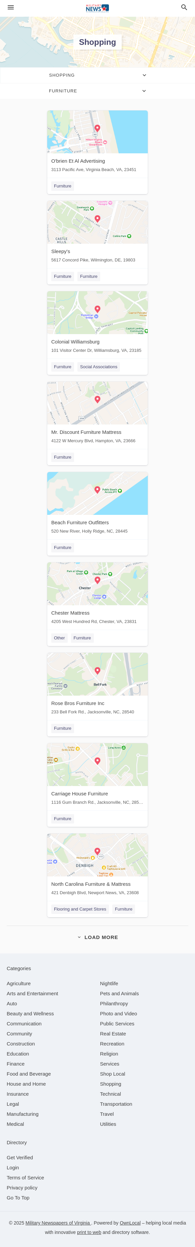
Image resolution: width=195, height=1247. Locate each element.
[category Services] (110, 1064)
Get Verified (20, 1157)
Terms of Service (25, 1177)
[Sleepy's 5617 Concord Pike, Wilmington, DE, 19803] (97, 233)
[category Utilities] (108, 1124)
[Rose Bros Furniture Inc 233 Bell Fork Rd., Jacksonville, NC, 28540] (97, 685)
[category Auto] (12, 1003)
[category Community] (19, 1033)
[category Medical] (15, 1124)
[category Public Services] (117, 1023)
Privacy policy (22, 1187)
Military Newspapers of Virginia (58, 1223)
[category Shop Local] (112, 1074)
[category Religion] (109, 1054)
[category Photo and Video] (118, 1013)
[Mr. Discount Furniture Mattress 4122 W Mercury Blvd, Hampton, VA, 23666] (97, 414)
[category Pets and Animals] (119, 993)
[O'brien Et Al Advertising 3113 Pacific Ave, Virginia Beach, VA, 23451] (97, 143)
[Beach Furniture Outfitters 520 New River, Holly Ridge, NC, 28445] (97, 504)
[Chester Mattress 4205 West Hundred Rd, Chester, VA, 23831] (97, 595)
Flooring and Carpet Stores (80, 909)
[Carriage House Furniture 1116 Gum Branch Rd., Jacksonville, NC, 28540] (97, 775)
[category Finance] (15, 1064)
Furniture (62, 185)
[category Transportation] (116, 1104)
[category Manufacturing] (23, 1114)
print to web (89, 1232)
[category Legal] (13, 1104)
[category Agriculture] (19, 983)
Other (59, 637)
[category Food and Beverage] (29, 1074)
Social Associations (98, 366)
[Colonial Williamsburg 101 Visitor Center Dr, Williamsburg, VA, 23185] (97, 324)
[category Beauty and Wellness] (30, 1013)
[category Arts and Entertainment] (32, 993)
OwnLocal (130, 1223)
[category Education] (18, 1054)
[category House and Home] (26, 1084)
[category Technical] (110, 1094)
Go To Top (18, 1197)
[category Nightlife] (109, 983)
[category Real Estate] (113, 1033)
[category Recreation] (112, 1043)
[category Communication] (24, 1023)
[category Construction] (21, 1043)
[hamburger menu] (11, 7)
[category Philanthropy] (114, 1003)
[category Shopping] (110, 1084)
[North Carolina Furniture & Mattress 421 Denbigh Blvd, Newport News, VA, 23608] (97, 866)
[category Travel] (107, 1114)
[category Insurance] (18, 1094)
